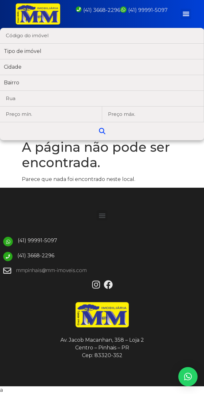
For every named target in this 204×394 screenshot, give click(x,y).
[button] (186, 14)
